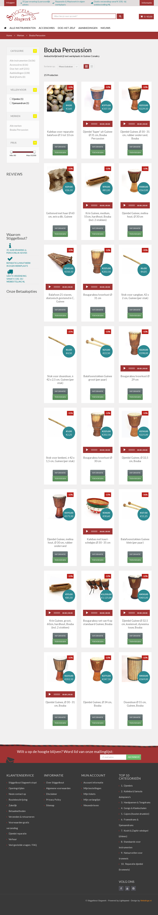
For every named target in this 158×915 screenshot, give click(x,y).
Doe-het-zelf (66, 27)
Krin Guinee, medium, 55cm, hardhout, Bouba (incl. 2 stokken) (97, 217)
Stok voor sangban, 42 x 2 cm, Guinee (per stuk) (135, 296)
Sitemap (50, 805)
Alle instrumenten (23, 27)
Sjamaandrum (20, 103)
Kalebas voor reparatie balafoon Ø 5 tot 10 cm (60, 133)
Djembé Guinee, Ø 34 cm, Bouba (97, 704)
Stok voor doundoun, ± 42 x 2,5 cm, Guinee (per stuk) (60, 380)
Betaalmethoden (17, 811)
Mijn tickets (89, 794)
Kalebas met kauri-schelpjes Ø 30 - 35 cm (97, 541)
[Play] (87, 123)
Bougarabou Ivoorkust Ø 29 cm (135, 378)
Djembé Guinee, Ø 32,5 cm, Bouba (135, 459)
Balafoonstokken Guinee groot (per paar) (97, 378)
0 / (146, 16)
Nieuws (105, 27)
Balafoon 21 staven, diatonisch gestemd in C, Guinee (60, 298)
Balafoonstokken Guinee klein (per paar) (135, 541)
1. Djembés (127, 785)
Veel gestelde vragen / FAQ (23, 845)
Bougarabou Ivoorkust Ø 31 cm (97, 296)
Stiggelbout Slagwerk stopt (23, 782)
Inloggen (10, 2)
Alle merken (16, 125)
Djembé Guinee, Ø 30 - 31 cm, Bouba (60, 704)
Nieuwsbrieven (91, 805)
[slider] (94, 124)
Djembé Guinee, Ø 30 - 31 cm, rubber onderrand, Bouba (135, 135)
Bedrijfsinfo (17, 76)
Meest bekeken (66, 66)
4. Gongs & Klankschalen (133, 808)
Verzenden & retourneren (21, 816)
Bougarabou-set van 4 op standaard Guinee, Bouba (97, 622)
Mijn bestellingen (92, 788)
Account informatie (93, 782)
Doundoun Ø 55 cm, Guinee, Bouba (135, 704)
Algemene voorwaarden (58, 788)
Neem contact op (17, 794)
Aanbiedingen (88, 27)
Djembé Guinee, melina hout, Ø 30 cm (135, 215)
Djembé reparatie (18, 833)
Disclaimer (51, 794)
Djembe (17, 99)
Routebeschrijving (18, 799)
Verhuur (13, 839)
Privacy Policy (53, 799)
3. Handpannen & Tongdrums (135, 802)
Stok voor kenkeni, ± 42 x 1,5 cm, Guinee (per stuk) (60, 459)
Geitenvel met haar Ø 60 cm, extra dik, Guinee (60, 215)
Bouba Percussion (19, 129)
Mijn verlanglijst (91, 799)
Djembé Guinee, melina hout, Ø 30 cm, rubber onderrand (60, 543)
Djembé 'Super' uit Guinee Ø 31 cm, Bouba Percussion (97, 135)
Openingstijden (16, 788)
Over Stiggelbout (55, 782)
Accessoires (47, 27)
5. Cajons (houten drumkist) (135, 813)
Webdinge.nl (146, 900)
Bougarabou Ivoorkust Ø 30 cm (97, 459)
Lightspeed (124, 900)
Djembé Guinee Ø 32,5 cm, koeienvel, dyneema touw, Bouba (135, 624)
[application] (97, 124)
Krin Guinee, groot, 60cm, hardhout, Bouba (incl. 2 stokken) (60, 624)
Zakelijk (13, 805)
